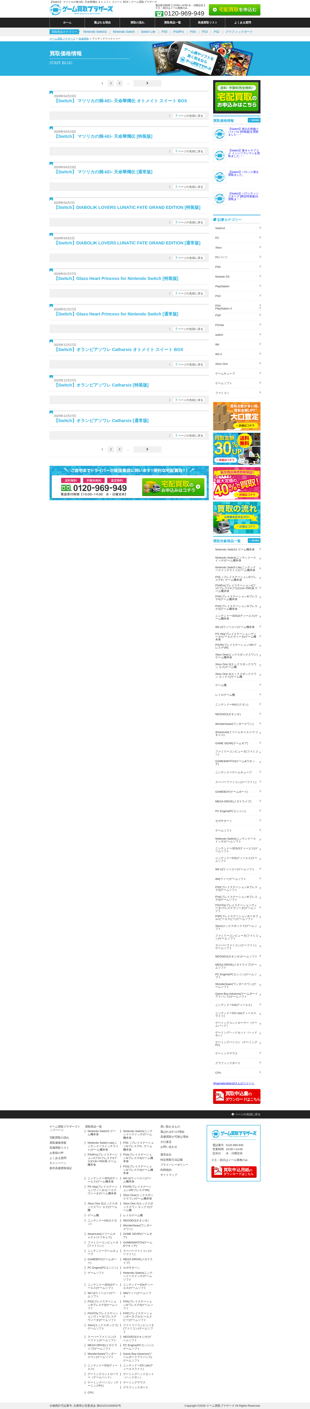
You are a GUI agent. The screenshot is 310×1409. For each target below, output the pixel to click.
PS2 (216, 31)
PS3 (205, 31)
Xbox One (221, 363)
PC (217, 237)
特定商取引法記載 (171, 1159)
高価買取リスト (207, 22)
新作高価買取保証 (61, 1168)
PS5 (164, 31)
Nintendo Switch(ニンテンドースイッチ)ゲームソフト (235, 840)
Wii (217, 344)
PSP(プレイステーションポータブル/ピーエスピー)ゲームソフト (236, 917)
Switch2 (220, 228)
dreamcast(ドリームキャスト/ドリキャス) (236, 733)
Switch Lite (148, 31)
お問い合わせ (168, 1146)
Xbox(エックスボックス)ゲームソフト (236, 927)
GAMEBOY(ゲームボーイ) (231, 791)
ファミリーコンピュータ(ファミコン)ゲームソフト (236, 937)
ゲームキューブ (225, 373)
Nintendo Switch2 (95, 31)
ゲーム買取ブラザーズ (62, 38)
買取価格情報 (58, 1142)
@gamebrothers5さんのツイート (233, 1083)
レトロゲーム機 (225, 694)
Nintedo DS (222, 276)
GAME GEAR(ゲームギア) (231, 743)
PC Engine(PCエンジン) (230, 811)
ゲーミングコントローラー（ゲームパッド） (236, 1024)
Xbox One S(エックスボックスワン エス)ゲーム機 (235, 665)
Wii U (218, 354)
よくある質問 (242, 22)
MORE (255, 120)
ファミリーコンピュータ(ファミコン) (236, 753)
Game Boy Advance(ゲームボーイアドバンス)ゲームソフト (236, 995)
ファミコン (222, 392)
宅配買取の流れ (59, 1137)
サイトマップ (168, 1174)
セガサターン (223, 820)
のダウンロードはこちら (233, 1171)
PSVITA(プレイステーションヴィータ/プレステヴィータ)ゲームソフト (236, 908)
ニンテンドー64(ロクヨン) (231, 704)
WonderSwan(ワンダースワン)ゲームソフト (235, 985)
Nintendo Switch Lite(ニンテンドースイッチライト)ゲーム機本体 (235, 569)
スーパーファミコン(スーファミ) (235, 782)
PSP (218, 315)
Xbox (218, 247)
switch (219, 334)
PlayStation (222, 286)
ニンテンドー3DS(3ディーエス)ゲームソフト (236, 850)
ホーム (67, 22)
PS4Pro (179, 31)
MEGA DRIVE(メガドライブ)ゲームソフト (236, 966)
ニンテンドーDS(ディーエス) (233, 1005)
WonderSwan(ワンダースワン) (234, 723)
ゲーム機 (220, 685)
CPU (218, 1072)
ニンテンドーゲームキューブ (233, 772)
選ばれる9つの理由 (172, 1131)
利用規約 (166, 1169)
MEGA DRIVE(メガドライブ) (233, 801)
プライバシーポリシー (174, 1164)
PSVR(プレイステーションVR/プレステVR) (235, 646)
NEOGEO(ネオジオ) (228, 714)
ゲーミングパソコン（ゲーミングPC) (236, 1043)
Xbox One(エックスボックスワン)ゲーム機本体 (236, 656)
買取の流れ (137, 22)
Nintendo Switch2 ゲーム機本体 (235, 549)
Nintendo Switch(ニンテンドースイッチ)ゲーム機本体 (235, 559)
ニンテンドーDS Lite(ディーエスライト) (235, 1014)
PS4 (193, 31)
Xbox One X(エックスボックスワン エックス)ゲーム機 (235, 675)
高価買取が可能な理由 (174, 1136)
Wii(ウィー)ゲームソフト (230, 879)
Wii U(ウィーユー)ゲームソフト (235, 869)
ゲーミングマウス (226, 1053)
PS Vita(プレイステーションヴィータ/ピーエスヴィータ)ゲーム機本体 (235, 636)
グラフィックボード (239, 31)
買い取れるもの (170, 1126)
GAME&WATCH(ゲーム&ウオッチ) (235, 762)
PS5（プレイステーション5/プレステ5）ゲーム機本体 (235, 578)
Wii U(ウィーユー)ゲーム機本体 (235, 627)
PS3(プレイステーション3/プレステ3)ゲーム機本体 (236, 607)
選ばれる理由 (102, 22)
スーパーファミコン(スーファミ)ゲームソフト (235, 946)
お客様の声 (57, 1152)
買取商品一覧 (172, 22)
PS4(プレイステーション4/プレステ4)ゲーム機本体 (236, 598)
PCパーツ (221, 257)
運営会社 (166, 1154)
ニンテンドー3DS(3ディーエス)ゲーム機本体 (236, 617)
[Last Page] (147, 83)
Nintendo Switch (124, 31)
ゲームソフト (223, 383)
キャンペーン (58, 1163)
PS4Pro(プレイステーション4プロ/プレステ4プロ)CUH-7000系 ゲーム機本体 (236, 588)
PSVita (219, 325)
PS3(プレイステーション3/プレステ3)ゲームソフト (236, 888)
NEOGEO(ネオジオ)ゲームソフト (236, 956)
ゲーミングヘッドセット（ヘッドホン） (236, 1034)
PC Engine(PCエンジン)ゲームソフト (236, 976)
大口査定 (166, 1141)
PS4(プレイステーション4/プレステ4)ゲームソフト (236, 898)
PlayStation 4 (223, 308)
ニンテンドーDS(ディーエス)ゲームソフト (236, 859)
